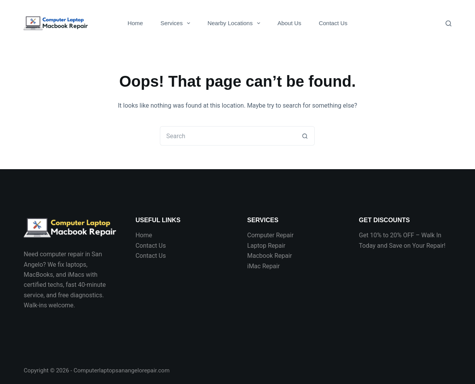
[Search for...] (227, 136)
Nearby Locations (235, 23)
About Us (290, 23)
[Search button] (305, 136)
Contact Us (333, 23)
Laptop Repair (266, 245)
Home (135, 23)
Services (176, 23)
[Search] (448, 23)
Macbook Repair (269, 255)
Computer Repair (270, 235)
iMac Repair (263, 266)
